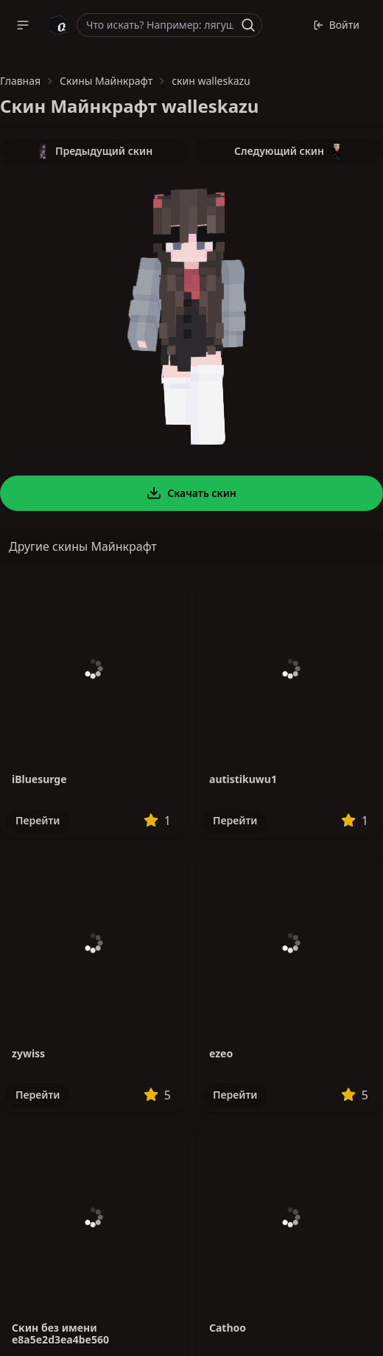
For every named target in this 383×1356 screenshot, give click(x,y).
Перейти (37, 820)
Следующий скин (288, 151)
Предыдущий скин (94, 151)
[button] (23, 25)
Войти (336, 25)
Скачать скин (191, 493)
